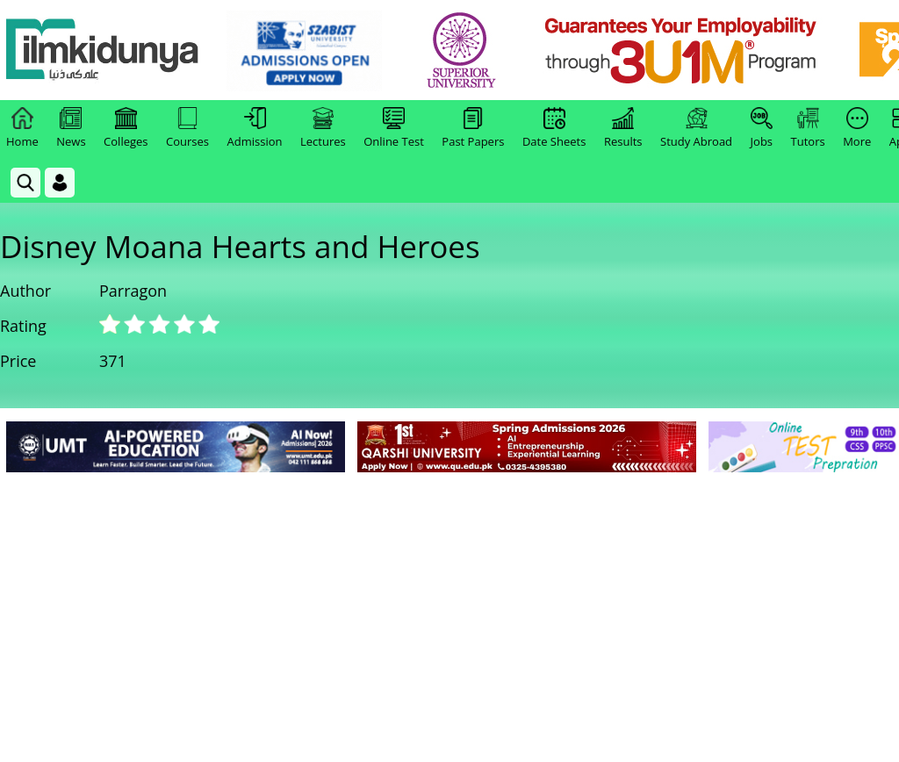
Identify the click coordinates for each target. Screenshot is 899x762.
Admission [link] (255, 128)
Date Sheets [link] (554, 128)
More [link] (857, 128)
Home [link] (22, 128)
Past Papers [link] (473, 128)
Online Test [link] (393, 128)
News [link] (70, 128)
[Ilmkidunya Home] (102, 50)
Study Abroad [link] (696, 128)
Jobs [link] (762, 128)
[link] (304, 51)
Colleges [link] (125, 128)
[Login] (60, 183)
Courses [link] (187, 128)
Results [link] (623, 128)
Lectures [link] (323, 128)
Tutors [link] (808, 128)
